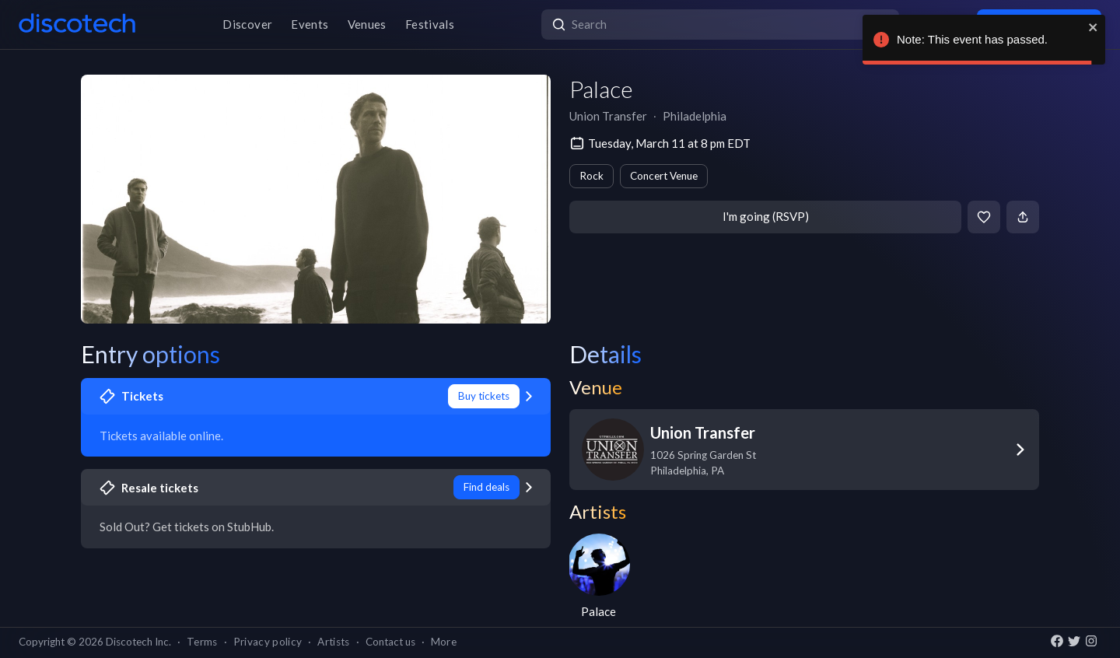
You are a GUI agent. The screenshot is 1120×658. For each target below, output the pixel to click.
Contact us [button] (390, 641)
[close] (1093, 27)
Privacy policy (268, 641)
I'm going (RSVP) (766, 216)
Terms (202, 641)
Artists (333, 641)
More (444, 641)
